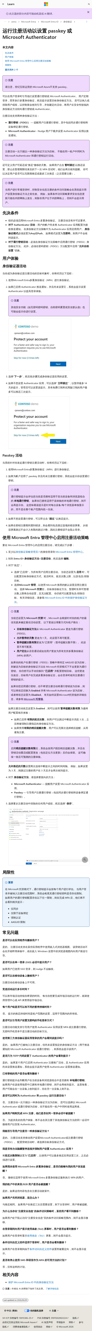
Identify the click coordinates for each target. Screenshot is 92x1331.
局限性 (8, 64)
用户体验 (9, 56)
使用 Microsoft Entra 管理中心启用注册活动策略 (28, 60)
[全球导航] (3, 4)
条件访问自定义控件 (41, 1249)
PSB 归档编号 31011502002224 (52, 1317)
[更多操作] (87, 21)
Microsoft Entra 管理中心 (69, 551)
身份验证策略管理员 (27, 551)
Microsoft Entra (28, 21)
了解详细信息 (52, 1288)
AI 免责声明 (47, 1322)
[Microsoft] (46, 4)
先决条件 (9, 52)
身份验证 (67, 21)
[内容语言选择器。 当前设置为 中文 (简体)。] (10, 1310)
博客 (71, 1322)
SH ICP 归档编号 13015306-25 (16, 1317)
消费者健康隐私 (20, 1326)
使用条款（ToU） (36, 1235)
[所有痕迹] (5, 21)
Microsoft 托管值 (33, 699)
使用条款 (38, 1326)
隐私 (75, 1317)
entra (13, 21)
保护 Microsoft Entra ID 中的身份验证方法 (31, 1282)
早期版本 (60, 1322)
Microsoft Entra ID (49, 21)
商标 (48, 1326)
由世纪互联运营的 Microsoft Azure (18, 1322)
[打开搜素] (89, 4)
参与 (81, 1322)
